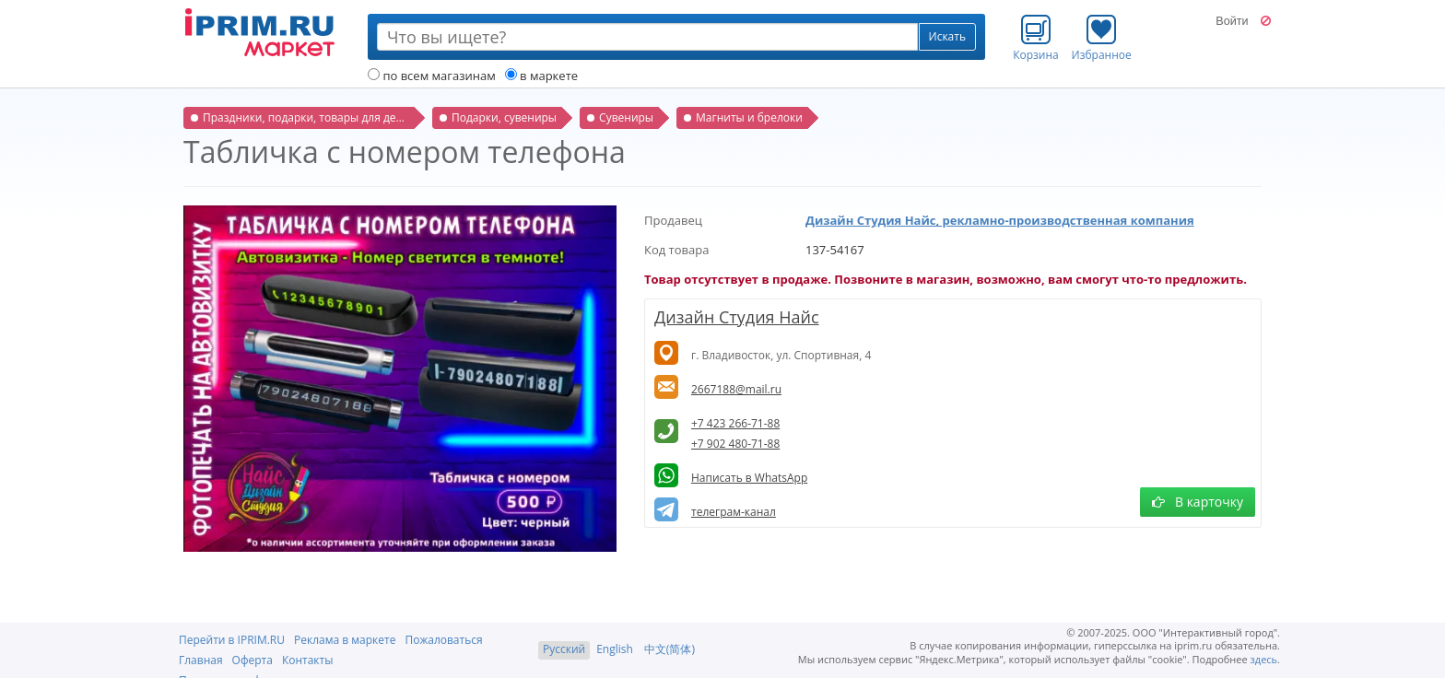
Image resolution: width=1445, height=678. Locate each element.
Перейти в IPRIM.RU (232, 640)
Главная (201, 660)
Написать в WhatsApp (749, 477)
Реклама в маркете (344, 640)
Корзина (1036, 38)
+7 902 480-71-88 (735, 443)
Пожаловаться (443, 640)
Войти (1232, 21)
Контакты (308, 660)
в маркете (541, 75)
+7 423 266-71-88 (735, 423)
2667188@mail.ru (736, 389)
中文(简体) (669, 649)
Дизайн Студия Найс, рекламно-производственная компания (999, 220)
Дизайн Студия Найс (736, 317)
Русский (564, 649)
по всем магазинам (432, 75)
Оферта (252, 660)
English (614, 649)
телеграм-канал (733, 512)
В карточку (1197, 501)
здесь (1264, 659)
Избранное (1102, 38)
